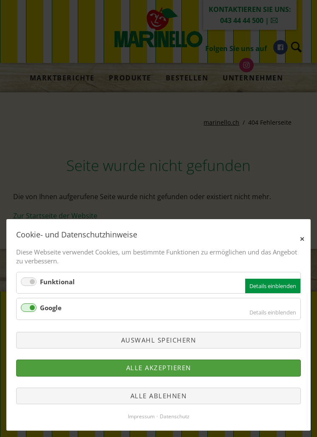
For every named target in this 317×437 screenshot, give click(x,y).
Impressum (141, 416)
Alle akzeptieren (158, 367)
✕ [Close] (302, 238)
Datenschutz (175, 416)
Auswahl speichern (158, 340)
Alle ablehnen (158, 395)
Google (51, 307)
